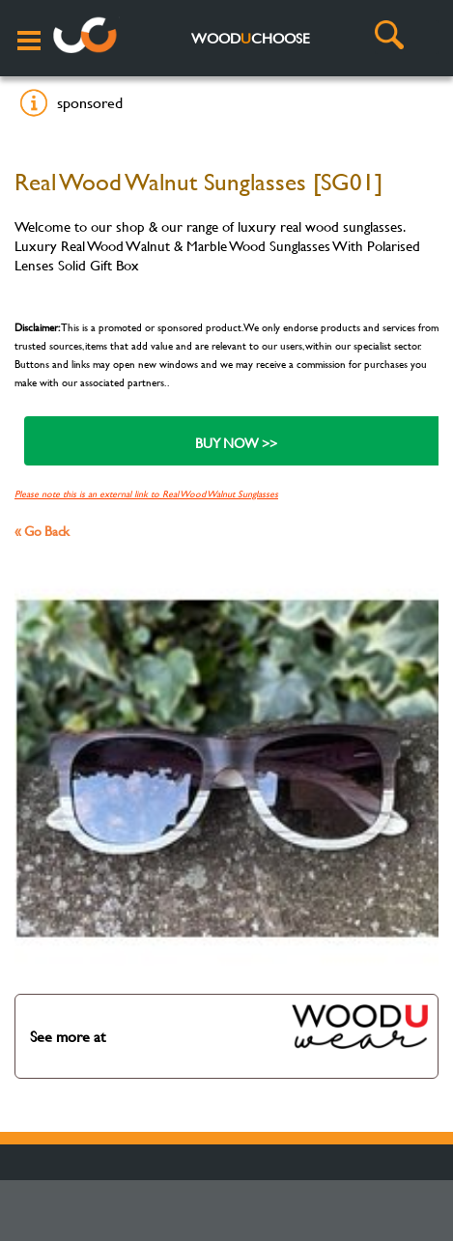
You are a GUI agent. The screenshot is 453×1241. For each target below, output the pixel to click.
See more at (230, 1026)
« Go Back (42, 531)
